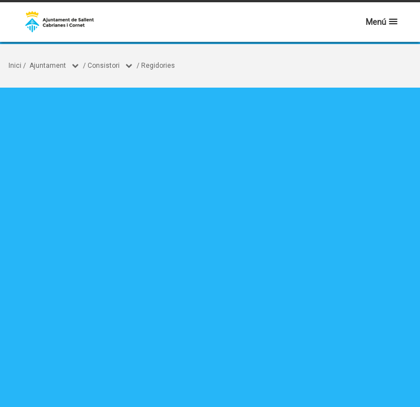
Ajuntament (47, 66)
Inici (14, 66)
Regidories (158, 66)
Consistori (104, 66)
